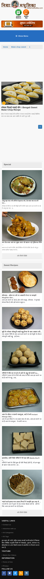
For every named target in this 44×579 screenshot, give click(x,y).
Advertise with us (9, 529)
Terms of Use (8, 562)
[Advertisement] (22, 66)
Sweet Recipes (11, 265)
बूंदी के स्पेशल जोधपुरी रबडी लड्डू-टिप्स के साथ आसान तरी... (22, 332)
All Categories (8, 532)
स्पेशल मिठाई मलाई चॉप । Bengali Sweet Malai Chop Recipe (19, 108)
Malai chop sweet (18, 47)
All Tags (6, 536)
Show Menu (22, 36)
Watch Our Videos (9, 555)
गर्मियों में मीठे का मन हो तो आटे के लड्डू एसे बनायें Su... (20, 373)
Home (5, 47)
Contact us (7, 525)
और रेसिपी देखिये (22, 256)
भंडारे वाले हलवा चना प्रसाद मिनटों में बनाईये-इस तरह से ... (21, 502)
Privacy (5, 566)
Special (7, 164)
